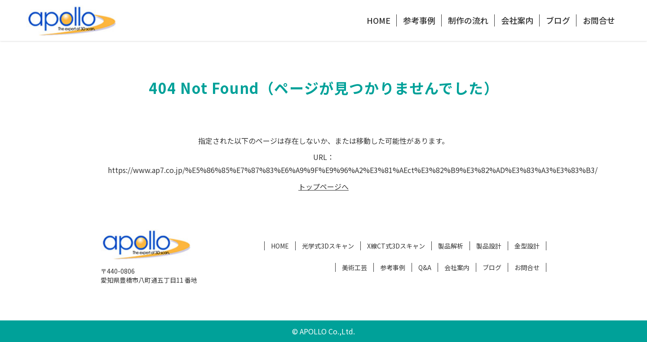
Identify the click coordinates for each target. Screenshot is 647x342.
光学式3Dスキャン (328, 245)
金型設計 (527, 245)
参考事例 (419, 20)
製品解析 (450, 245)
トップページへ (323, 186)
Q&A (424, 267)
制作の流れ (468, 20)
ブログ (558, 20)
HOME (378, 20)
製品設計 (488, 245)
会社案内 (517, 20)
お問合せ (599, 20)
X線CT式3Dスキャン (396, 245)
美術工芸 (354, 267)
